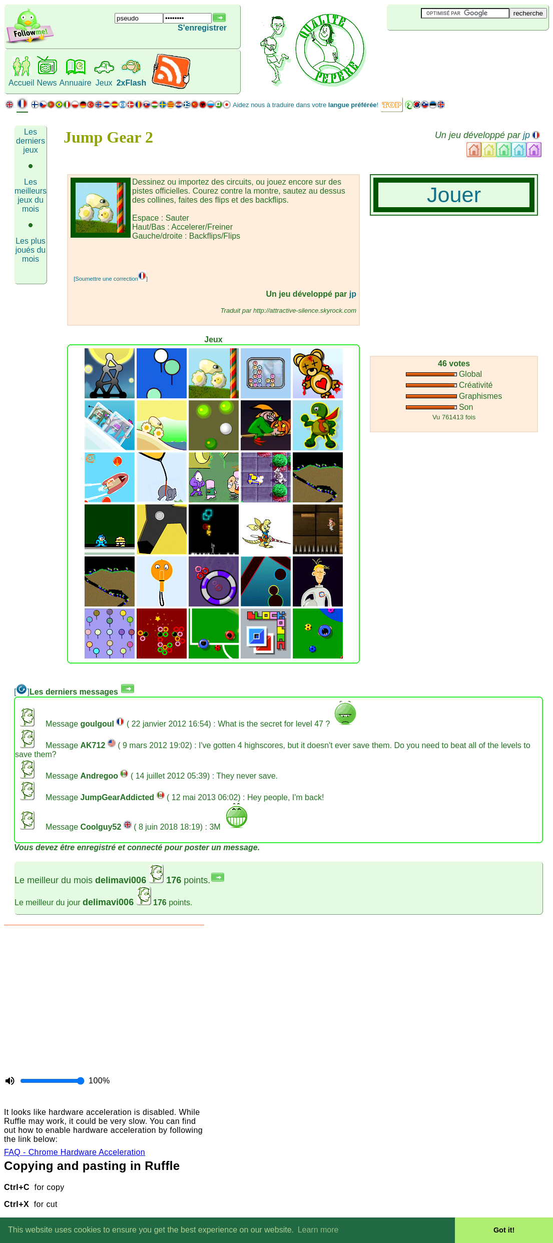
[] (22, 692)
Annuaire (76, 83)
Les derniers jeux (30, 141)
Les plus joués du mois (31, 250)
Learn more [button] (318, 1229)
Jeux (104, 83)
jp (526, 135)
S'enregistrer (202, 28)
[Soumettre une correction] (111, 279)
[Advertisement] (188, 256)
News (47, 83)
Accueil (22, 83)
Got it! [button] (503, 1230)
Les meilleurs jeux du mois (31, 195)
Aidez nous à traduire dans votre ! (305, 105)
